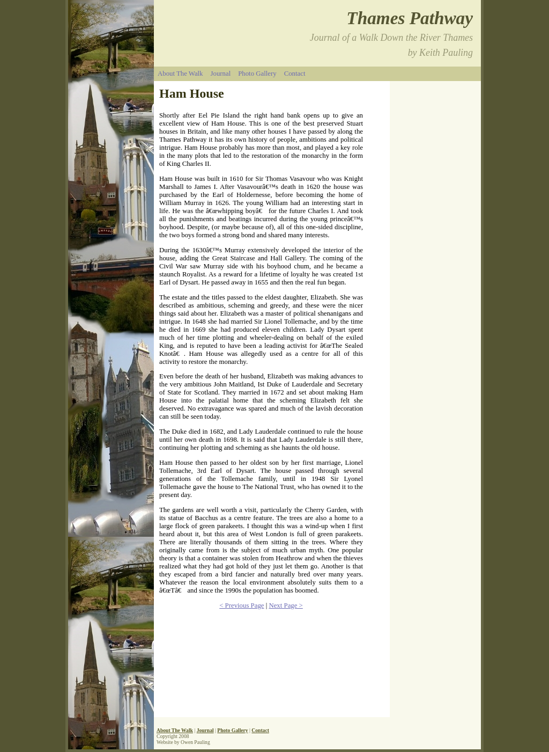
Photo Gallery (257, 73)
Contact (295, 73)
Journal (221, 73)
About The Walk (180, 73)
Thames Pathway (409, 18)
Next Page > (285, 605)
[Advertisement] (438, 528)
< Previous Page (241, 605)
